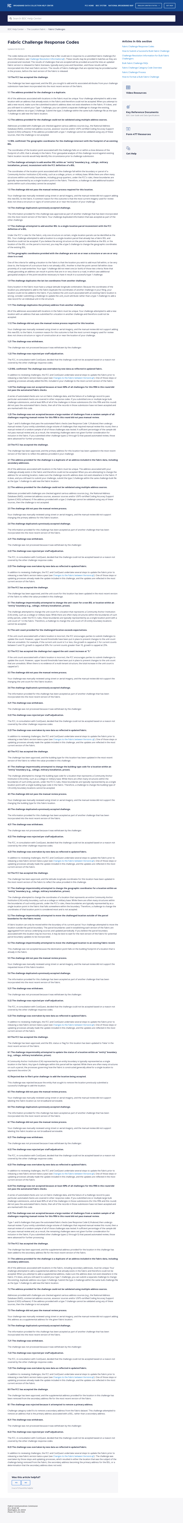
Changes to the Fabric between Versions (72, 378)
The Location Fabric (36, 29)
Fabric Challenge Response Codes (138, 46)
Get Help (169, 5)
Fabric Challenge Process (134, 72)
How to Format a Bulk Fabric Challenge (140, 76)
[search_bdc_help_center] (91, 18)
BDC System (101, 5)
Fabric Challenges (56, 29)
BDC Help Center (16, 29)
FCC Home (89, 5)
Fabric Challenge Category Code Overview (142, 67)
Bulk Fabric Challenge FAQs (135, 63)
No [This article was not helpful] (26, 1483)
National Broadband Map (120, 5)
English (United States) (148, 5)
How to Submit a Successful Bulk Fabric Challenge (145, 51)
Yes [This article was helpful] (16, 1483)
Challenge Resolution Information (45, 59)
